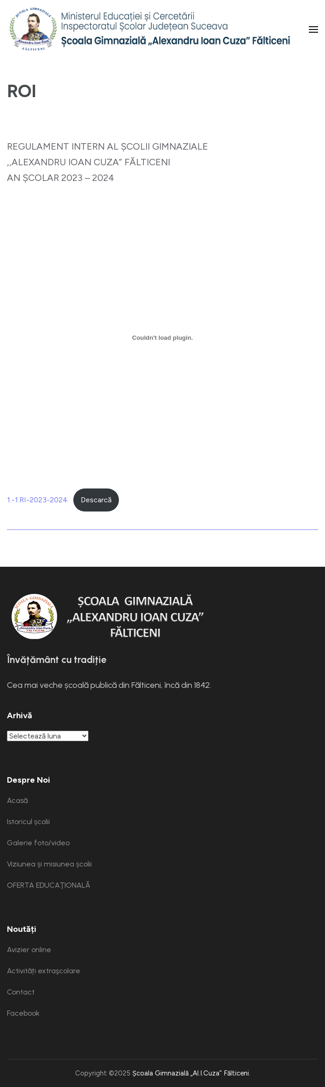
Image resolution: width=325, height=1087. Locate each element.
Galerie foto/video (38, 842)
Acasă (17, 800)
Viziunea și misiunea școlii (49, 864)
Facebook (23, 1013)
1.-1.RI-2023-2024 (37, 499)
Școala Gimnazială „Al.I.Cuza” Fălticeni (190, 1073)
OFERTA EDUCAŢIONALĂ (48, 885)
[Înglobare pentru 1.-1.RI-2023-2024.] (162, 337)
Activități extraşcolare (43, 970)
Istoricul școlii (28, 821)
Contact (21, 992)
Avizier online (29, 949)
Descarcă (96, 499)
